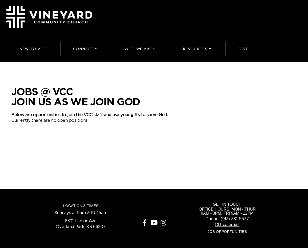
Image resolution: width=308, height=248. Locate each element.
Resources (197, 49)
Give (243, 49)
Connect (85, 49)
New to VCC (33, 49)
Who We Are (140, 49)
